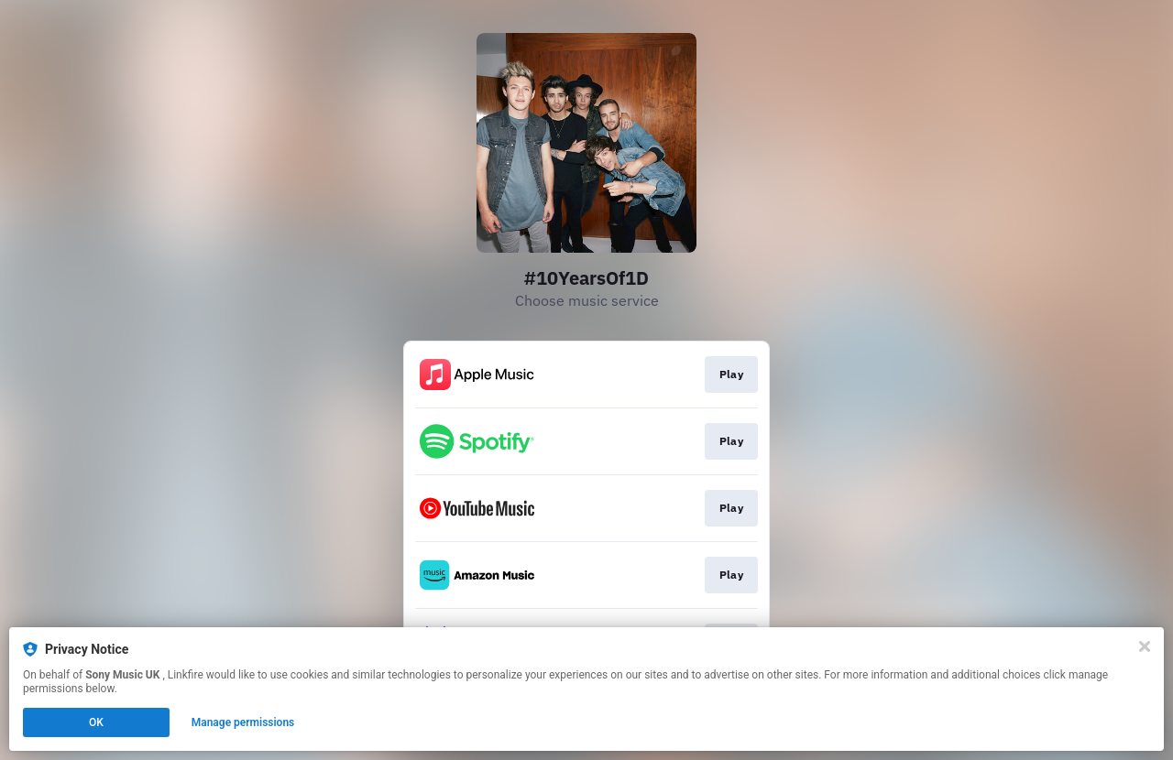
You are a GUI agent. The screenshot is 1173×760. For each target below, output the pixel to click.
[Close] (1144, 646)
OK (96, 722)
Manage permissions (243, 722)
